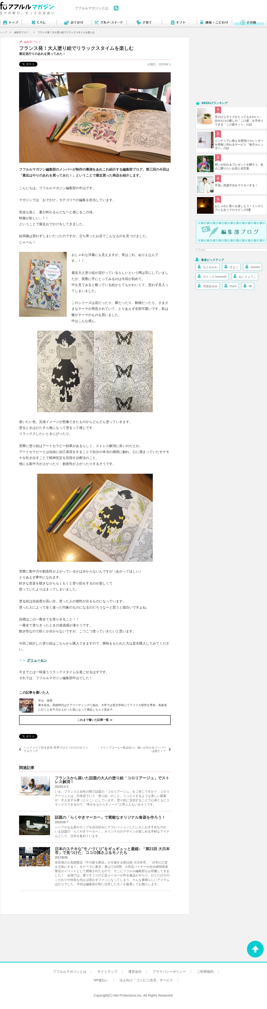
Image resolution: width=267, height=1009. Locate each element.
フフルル (200, 250)
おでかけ (74, 22)
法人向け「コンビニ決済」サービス (146, 980)
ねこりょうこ (244, 276)
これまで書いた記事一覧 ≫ (94, 720)
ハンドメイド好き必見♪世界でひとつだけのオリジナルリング (56, 749)
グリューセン (37, 660)
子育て (144, 22)
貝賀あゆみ (207, 286)
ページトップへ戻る (255, 949)
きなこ (231, 267)
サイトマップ (107, 971)
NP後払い (101, 980)
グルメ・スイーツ (109, 22)
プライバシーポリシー (169, 971)
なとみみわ (207, 267)
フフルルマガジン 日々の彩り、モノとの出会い (27, 8)
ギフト (179, 22)
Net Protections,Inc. (128, 995)
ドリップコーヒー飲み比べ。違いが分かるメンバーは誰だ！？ (133, 749)
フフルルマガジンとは (91, 8)
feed (116, 8)
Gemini (252, 267)
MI (247, 286)
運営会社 (135, 971)
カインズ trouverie (212, 276)
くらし (38, 22)
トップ (10, 22)
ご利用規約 (205, 971)
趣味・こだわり (214, 22)
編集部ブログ (21, 32)
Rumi (230, 286)
